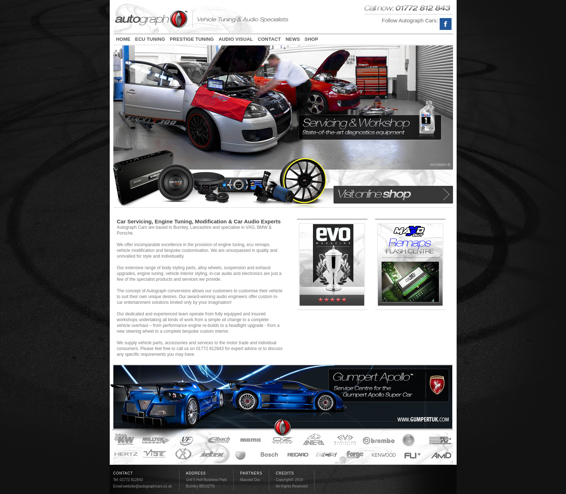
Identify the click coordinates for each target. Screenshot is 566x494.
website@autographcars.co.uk (147, 486)
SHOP (311, 39)
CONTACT (269, 39)
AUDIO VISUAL (235, 39)
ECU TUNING (150, 39)
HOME (123, 39)
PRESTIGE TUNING (192, 39)
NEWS (293, 39)
